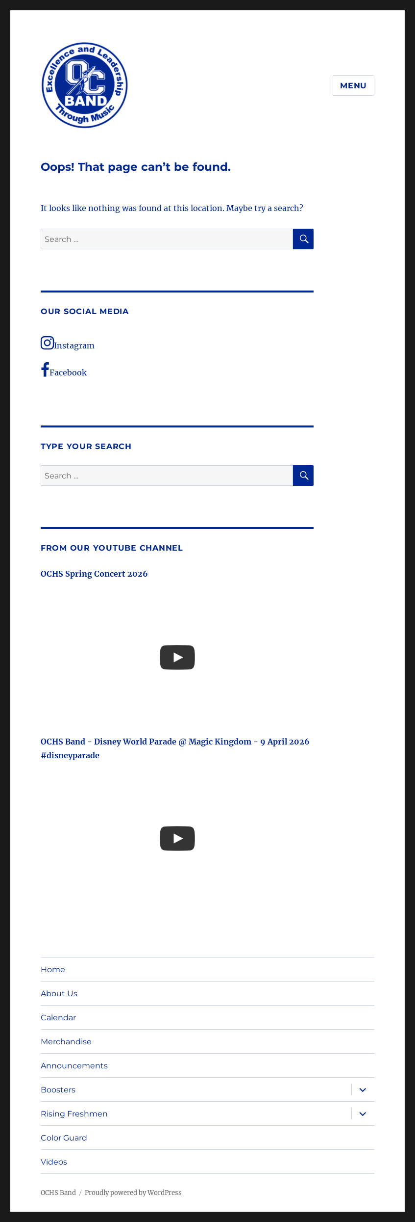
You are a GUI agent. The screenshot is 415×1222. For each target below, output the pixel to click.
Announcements (74, 1065)
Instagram (68, 343)
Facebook (64, 370)
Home (53, 969)
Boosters (58, 1089)
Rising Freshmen (74, 1113)
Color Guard (64, 1137)
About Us (59, 993)
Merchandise (66, 1041)
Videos (54, 1162)
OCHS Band (58, 1193)
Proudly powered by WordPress (133, 1193)
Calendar (58, 1017)
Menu (353, 85)
